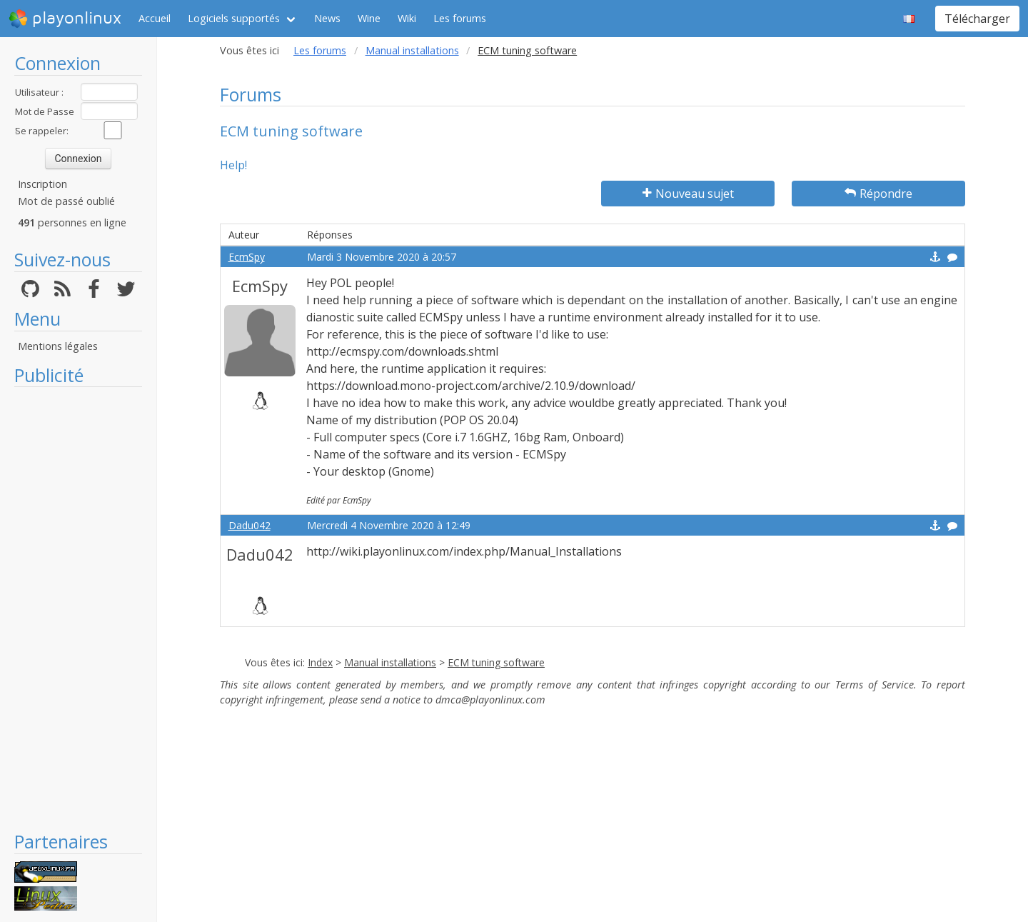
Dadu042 (249, 525)
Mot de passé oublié (66, 201)
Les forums (459, 18)
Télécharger (977, 18)
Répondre (878, 193)
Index (320, 662)
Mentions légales (58, 346)
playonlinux (65, 19)
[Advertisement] (78, 608)
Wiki (407, 18)
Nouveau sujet (688, 193)
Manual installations (412, 50)
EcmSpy (246, 257)
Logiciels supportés (234, 18)
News (327, 18)
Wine (369, 18)
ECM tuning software (496, 662)
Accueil (154, 18)
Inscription (42, 184)
